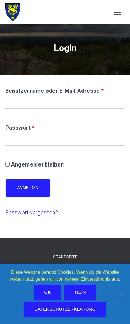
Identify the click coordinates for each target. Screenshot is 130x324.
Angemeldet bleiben (34, 164)
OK (47, 292)
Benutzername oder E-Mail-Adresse (54, 91)
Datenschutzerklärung (65, 309)
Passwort (19, 127)
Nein (80, 292)
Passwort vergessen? (31, 212)
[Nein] (121, 293)
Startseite (65, 256)
